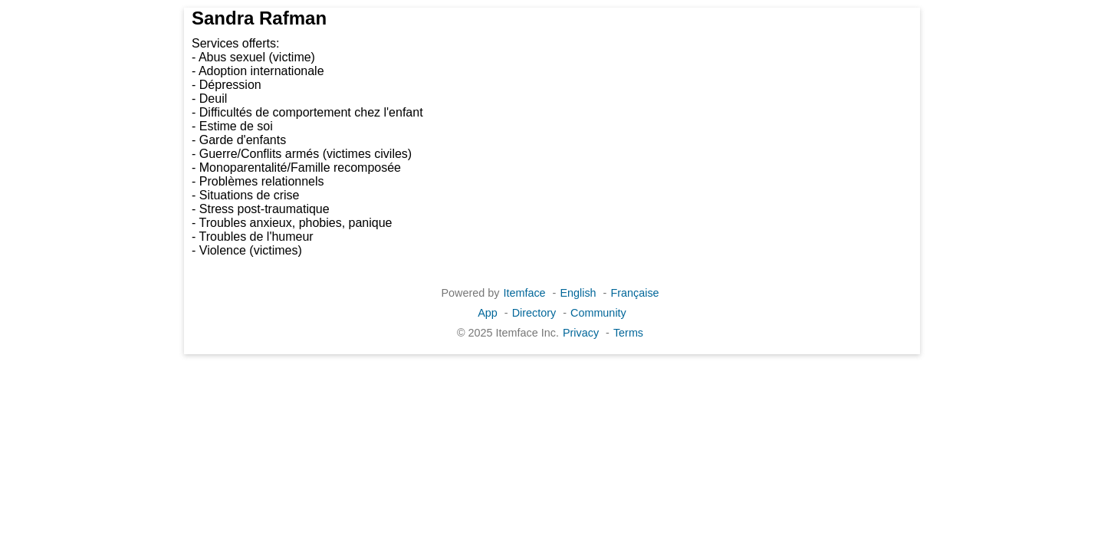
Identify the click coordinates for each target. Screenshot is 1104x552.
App (488, 313)
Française (634, 293)
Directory (534, 313)
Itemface (524, 293)
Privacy (581, 333)
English (578, 293)
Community (598, 313)
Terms (628, 333)
